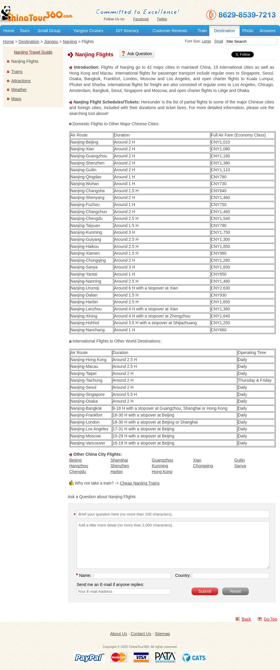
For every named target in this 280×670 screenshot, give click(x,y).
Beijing (75, 460)
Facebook (141, 19)
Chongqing (203, 465)
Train (202, 30)
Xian (197, 460)
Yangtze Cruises (88, 30)
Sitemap (162, 633)
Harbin (117, 471)
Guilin (239, 460)
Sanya (240, 465)
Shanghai (119, 460)
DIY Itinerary (127, 30)
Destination (224, 30)
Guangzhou (162, 460)
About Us (118, 633)
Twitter (162, 19)
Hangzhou (78, 465)
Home (8, 30)
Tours (24, 30)
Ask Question (139, 53)
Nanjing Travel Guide (33, 52)
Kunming (160, 465)
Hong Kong (162, 471)
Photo (247, 30)
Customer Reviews (170, 30)
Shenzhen (120, 465)
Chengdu (77, 471)
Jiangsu (51, 41)
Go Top (270, 619)
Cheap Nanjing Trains (140, 483)
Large (206, 41)
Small (218, 41)
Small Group (49, 30)
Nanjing (70, 41)
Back (246, 619)
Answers (268, 30)
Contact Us (141, 633)
